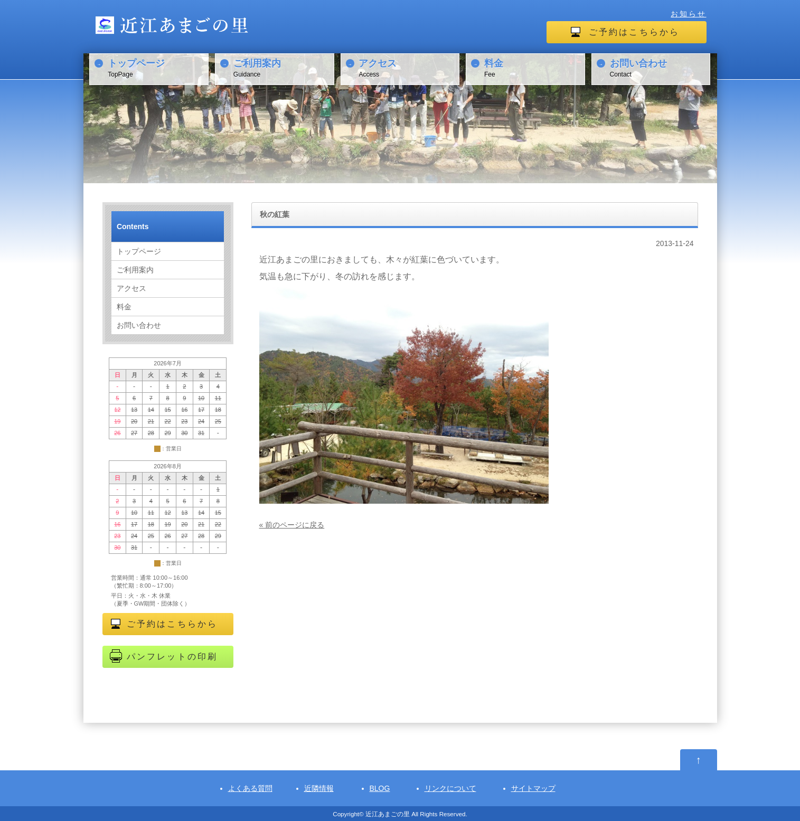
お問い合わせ (139, 325)
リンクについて (450, 788)
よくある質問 (250, 788)
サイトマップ (533, 788)
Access (407, 67)
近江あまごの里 (387, 813)
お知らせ (688, 14)
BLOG (380, 788)
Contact (659, 67)
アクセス (131, 288)
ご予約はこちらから (634, 31)
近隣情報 (319, 788)
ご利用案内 (135, 270)
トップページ (139, 251)
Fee (533, 67)
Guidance (282, 67)
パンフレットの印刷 (172, 656)
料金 (124, 307)
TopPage (156, 67)
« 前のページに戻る (292, 525)
